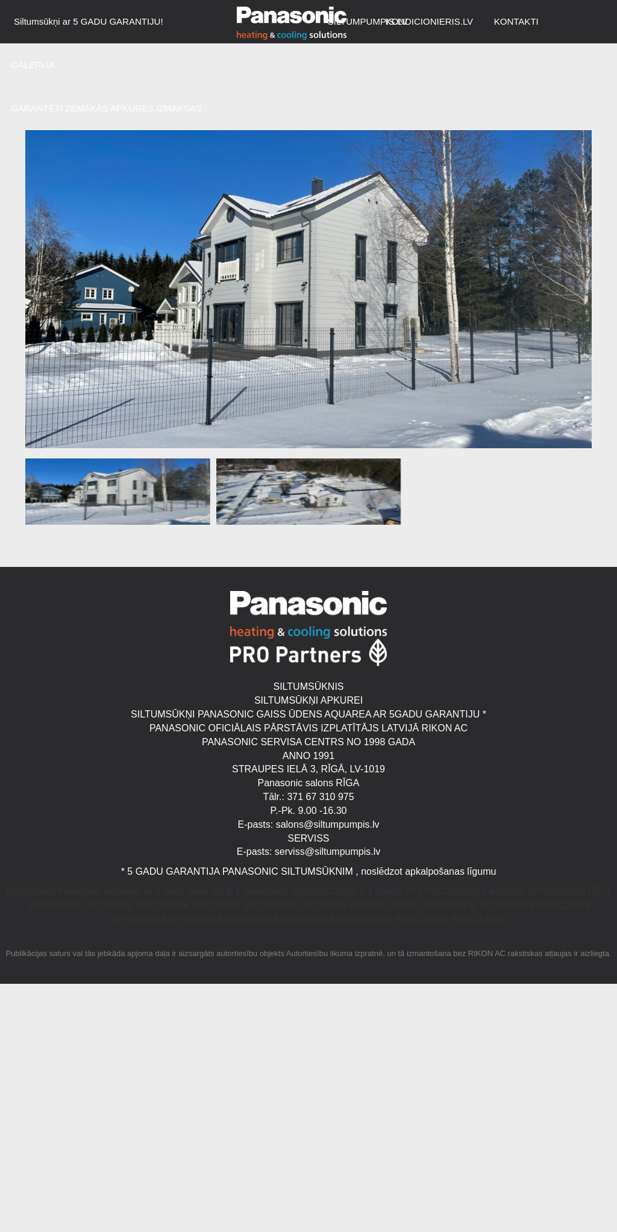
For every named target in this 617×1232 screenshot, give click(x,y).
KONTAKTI (516, 21)
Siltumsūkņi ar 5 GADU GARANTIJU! (88, 21)
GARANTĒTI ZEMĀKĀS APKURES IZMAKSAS (106, 108)
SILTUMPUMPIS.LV (368, 21)
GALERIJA (33, 65)
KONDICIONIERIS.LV (430, 21)
